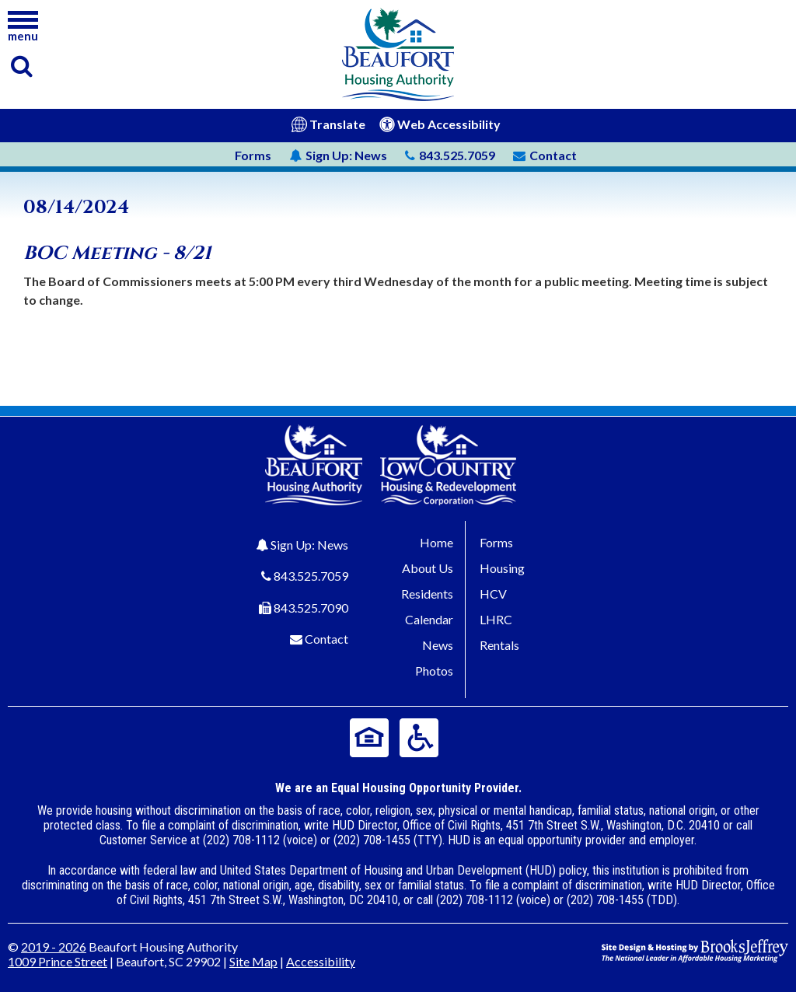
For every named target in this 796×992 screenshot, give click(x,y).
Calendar (429, 619)
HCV (493, 593)
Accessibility (320, 961)
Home (436, 542)
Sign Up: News (309, 544)
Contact (326, 638)
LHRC (496, 619)
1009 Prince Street (57, 961)
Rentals (499, 644)
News (338, 155)
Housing (502, 568)
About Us (427, 568)
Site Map (253, 961)
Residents (427, 593)
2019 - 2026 (53, 946)
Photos (434, 670)
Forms (253, 155)
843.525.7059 (311, 575)
